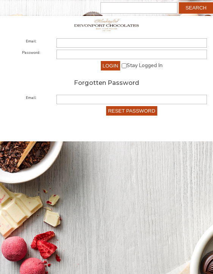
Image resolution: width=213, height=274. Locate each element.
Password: (31, 52)
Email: (31, 41)
